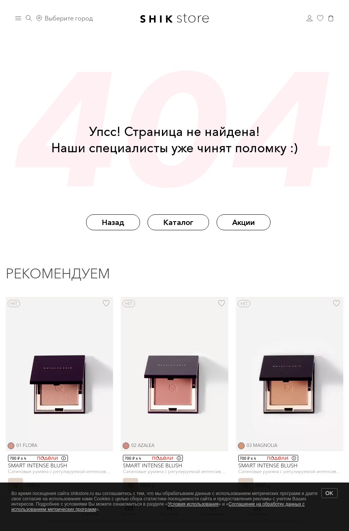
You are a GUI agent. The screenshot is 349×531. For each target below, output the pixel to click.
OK (329, 493)
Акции (243, 222)
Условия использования (193, 504)
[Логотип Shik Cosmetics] (174, 18)
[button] (322, 272)
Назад (113, 222)
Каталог (178, 222)
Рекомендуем (58, 273)
